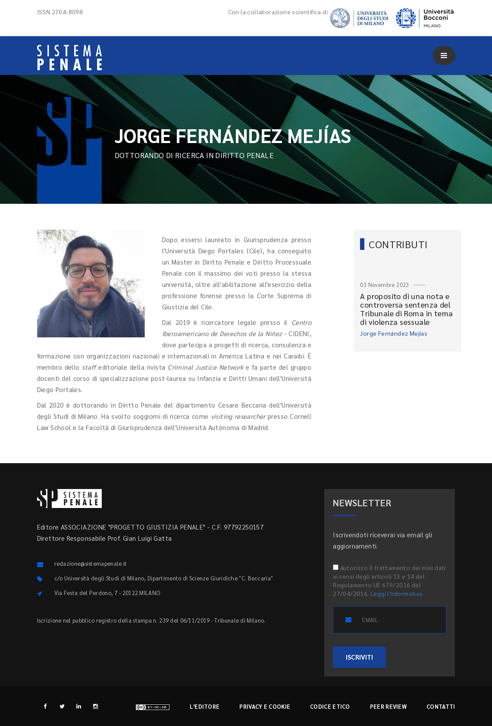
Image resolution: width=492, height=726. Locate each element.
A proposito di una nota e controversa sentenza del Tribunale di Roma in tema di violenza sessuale (406, 308)
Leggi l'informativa (396, 593)
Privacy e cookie (264, 706)
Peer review (388, 706)
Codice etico (330, 706)
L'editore (205, 706)
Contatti (440, 706)
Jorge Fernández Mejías (393, 333)
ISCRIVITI (359, 657)
